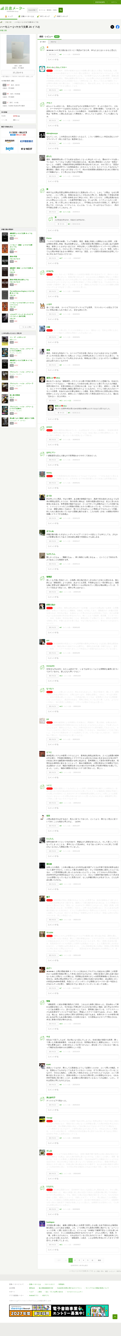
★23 (60, 1024)
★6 (60, 176)
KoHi (48, 1064)
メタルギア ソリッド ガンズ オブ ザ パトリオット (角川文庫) (21, 315)
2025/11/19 (77, 884)
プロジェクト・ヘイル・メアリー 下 (21, 383)
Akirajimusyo (52, 133)
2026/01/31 (76, 483)
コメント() (66, 54)
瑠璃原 (49, 577)
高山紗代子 (50, 1097)
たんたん (50, 839)
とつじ (49, 752)
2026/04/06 (76, 143)
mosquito (50, 666)
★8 (60, 212)
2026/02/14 (76, 460)
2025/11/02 (76, 988)
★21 (60, 1245)
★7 (60, 120)
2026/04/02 (76, 176)
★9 (60, 1138)
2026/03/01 (76, 314)
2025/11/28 (76, 851)
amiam (49, 427)
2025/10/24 (76, 1051)
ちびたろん (50, 554)
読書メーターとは (35, 1284)
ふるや (49, 304)
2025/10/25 (77, 1024)
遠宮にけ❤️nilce (53, 378)
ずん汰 (49, 1151)
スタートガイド (50, 1284)
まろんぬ (50, 531)
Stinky (49, 473)
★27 (60, 258)
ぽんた (49, 156)
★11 (60, 400)
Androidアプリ (33, 1295)
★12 (60, 592)
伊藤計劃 (12, 249)
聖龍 (48, 1001)
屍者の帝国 (13, 256)
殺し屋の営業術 (15, 395)
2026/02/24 (76, 365)
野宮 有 (12, 397)
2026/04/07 (76, 120)
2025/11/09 (77, 955)
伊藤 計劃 (8, 22)
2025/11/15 (77, 919)
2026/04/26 (76, 54)
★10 (60, 706)
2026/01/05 (76, 627)
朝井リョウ (13, 339)
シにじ (49, 785)
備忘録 (49, 864)
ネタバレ (53, 42)
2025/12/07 (76, 826)
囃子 (48, 897)
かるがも (50, 271)
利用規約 (61, 1284)
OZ (47, 719)
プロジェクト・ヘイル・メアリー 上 (21, 372)
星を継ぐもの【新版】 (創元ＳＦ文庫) (22, 418)
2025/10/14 (76, 1084)
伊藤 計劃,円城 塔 (15, 259)
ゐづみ (49, 496)
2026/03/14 (76, 212)
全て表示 (43, 42)
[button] (61, 10)
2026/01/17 (76, 541)
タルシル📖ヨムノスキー (56, 67)
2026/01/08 (77, 592)
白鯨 (48, 327)
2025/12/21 (76, 739)
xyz (47, 640)
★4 (60, 54)
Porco (49, 238)
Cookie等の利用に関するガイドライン (69, 1288)
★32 (60, 90)
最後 (99, 1260)
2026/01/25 (76, 518)
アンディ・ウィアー (16, 353)
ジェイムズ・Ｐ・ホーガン (18, 420)
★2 (69, 224)
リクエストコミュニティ (75, 1291)
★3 (60, 1105)
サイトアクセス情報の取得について (97, 1288)
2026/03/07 (77, 258)
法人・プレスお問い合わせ (54, 1291)
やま (48, 1037)
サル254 (49, 932)
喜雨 (48, 350)
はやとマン (50, 452)
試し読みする (18, 73)
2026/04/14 (77, 90)
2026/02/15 (76, 439)
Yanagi (49, 1118)
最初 (59, 1260)
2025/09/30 (76, 1209)
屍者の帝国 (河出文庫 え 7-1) (19, 280)
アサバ (49, 103)
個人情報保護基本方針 (46, 1288)
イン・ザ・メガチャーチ (18, 337)
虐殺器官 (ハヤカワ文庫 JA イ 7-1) (21, 233)
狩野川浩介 (50, 605)
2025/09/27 (77, 1244)
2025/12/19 (77, 772)
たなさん (50, 1186)
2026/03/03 (76, 291)
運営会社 (32, 1288)
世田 (48, 816)
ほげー (49, 968)
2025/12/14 (77, 803)
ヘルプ (31, 1291)
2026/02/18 (77, 400)
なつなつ (50, 689)
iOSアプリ (45, 1295)
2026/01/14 (76, 564)
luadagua (50, 1222)
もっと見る (27, 327)
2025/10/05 (76, 1138)
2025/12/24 (77, 675)
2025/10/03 (77, 1173)
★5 (60, 143)
